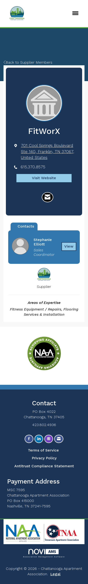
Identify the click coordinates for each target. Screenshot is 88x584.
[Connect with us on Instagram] (48, 439)
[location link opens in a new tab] (48, 151)
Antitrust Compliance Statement (44, 466)
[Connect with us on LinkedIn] (38, 439)
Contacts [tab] (26, 226)
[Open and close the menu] (66, 13)
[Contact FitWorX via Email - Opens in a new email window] (47, 197)
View (68, 246)
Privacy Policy (44, 458)
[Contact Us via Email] (58, 439)
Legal (55, 574)
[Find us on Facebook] (29, 439)
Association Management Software (44, 553)
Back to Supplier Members (28, 62)
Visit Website (44, 178)
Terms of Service (43, 450)
